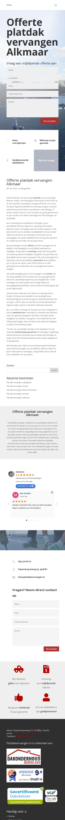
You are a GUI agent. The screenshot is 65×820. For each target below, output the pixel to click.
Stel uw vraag (41, 160)
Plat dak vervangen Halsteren (18, 397)
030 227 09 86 (23, 736)
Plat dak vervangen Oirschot (18, 394)
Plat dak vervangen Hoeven (17, 386)
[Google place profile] (20, 472)
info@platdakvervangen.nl (31, 577)
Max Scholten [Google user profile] (25, 493)
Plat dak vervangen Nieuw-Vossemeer (22, 390)
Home (11, 816)
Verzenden (49, 121)
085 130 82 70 (24, 561)
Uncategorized (24, 188)
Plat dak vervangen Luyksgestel (19, 382)
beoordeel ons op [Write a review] (26, 486)
